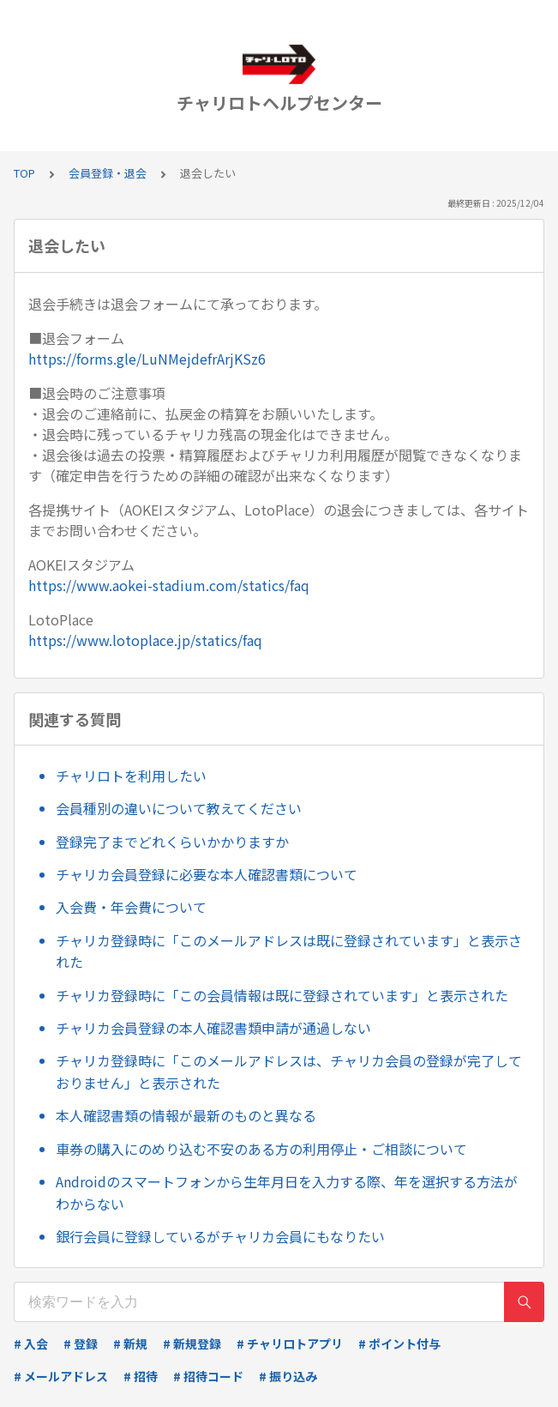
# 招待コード (208, 1376)
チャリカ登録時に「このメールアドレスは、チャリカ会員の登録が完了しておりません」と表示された (289, 1071)
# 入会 (31, 1343)
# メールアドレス (61, 1376)
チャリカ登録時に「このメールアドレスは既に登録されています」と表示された (289, 951)
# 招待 (140, 1376)
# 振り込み (288, 1376)
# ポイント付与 (399, 1343)
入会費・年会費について (131, 907)
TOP (24, 173)
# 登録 (80, 1343)
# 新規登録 (192, 1343)
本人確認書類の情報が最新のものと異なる (186, 1115)
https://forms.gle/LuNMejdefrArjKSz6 (147, 358)
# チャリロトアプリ (290, 1343)
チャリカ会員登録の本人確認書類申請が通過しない (213, 1028)
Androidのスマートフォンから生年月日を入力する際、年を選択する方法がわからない (287, 1192)
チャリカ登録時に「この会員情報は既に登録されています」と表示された (282, 995)
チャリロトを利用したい (131, 775)
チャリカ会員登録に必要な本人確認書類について (206, 874)
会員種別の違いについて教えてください (179, 808)
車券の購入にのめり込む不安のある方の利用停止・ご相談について (261, 1148)
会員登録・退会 (108, 173)
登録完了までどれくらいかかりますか (172, 841)
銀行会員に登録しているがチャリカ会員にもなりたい (220, 1236)
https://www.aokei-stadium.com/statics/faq (168, 585)
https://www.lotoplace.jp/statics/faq (145, 640)
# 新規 (130, 1343)
